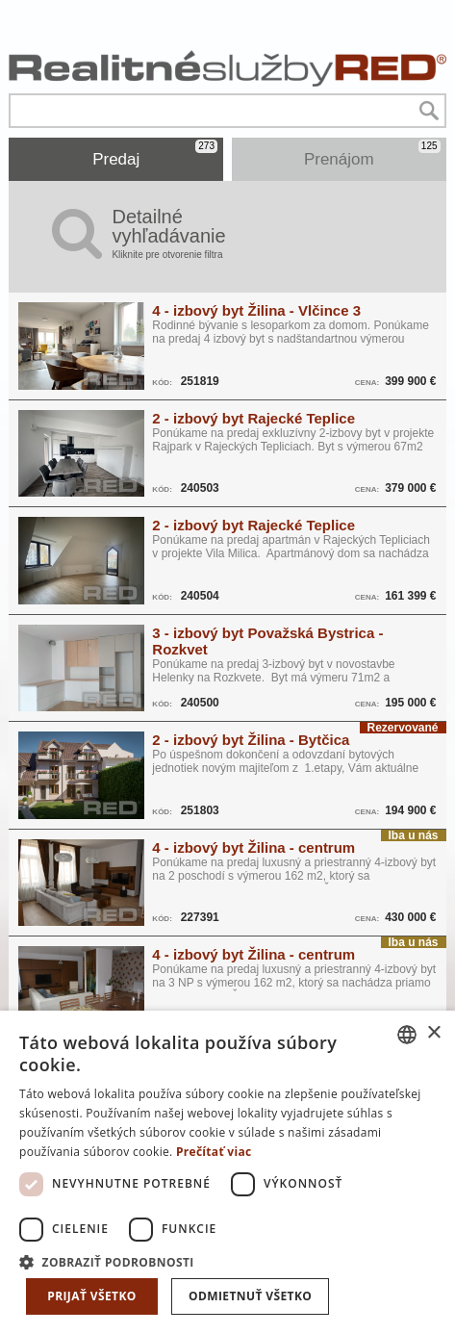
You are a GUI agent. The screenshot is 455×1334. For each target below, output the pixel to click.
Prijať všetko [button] (92, 1296)
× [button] (433, 1033)
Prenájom (372, 154)
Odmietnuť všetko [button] (250, 1296)
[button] (227, 1261)
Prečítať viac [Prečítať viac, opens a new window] (214, 1151)
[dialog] (227, 1172)
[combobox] (407, 1034)
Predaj (154, 154)
